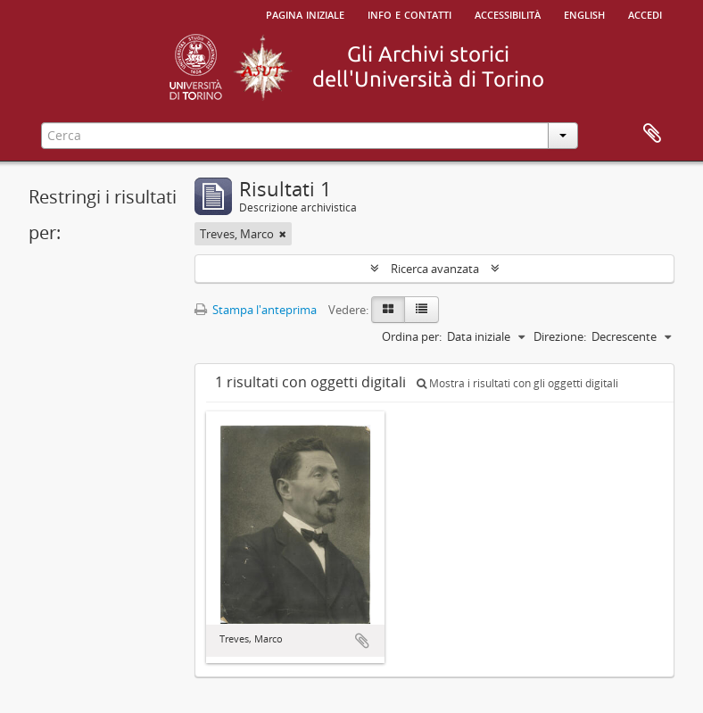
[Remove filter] (282, 234)
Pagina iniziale (305, 13)
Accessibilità (508, 13)
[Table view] (421, 309)
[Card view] (388, 309)
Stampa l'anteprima (255, 310)
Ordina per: (412, 336)
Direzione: (559, 336)
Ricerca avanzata (435, 269)
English (584, 13)
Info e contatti (409, 13)
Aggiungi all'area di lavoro (362, 641)
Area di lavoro (652, 134)
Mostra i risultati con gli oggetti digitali (517, 383)
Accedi (645, 13)
